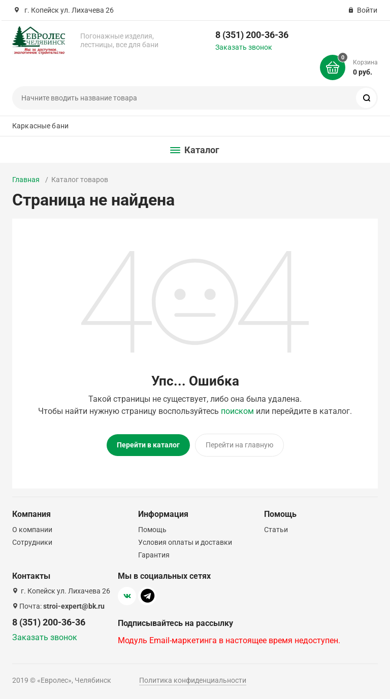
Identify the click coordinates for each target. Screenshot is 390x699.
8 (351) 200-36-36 (251, 34)
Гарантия (154, 555)
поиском (237, 411)
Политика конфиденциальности (192, 680)
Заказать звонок (243, 47)
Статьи (276, 530)
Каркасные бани (40, 126)
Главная (26, 180)
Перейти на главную (239, 445)
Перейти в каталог (148, 445)
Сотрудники (32, 542)
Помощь (152, 530)
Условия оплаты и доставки (185, 542)
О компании (32, 530)
